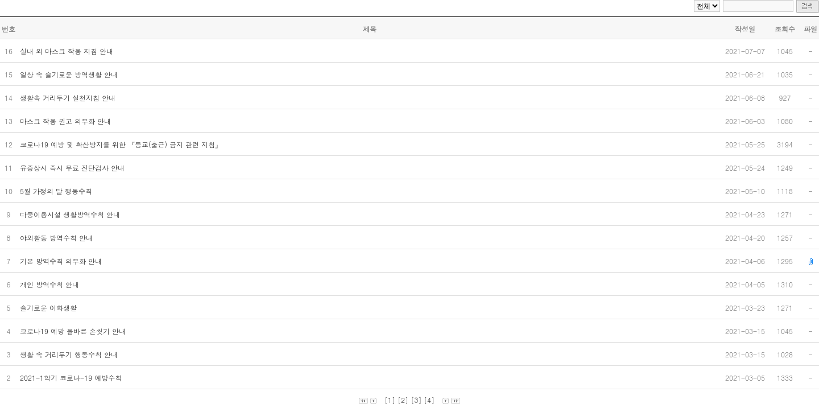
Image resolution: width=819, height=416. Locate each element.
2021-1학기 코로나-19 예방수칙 (72, 377)
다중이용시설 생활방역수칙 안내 (71, 214)
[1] (389, 400)
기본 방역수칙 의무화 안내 (62, 261)
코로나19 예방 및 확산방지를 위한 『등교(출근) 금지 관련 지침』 (122, 144)
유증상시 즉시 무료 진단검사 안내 (73, 167)
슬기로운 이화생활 (49, 307)
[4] (429, 400)
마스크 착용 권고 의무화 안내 (66, 121)
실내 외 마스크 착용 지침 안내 (67, 51)
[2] (403, 400)
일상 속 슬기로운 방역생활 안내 (70, 74)
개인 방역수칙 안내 (50, 284)
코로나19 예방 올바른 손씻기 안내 (74, 331)
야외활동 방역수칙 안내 (57, 237)
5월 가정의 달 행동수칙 (57, 191)
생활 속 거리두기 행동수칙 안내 (70, 354)
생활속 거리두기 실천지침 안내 (69, 97)
